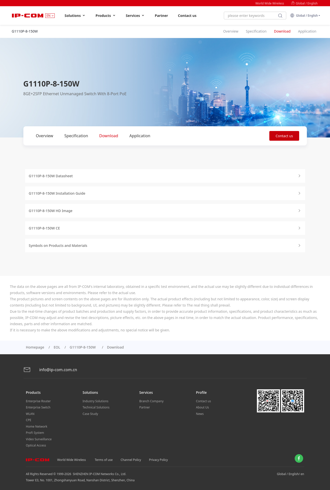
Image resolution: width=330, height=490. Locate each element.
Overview (44, 135)
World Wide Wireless (269, 3)
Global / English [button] (304, 15)
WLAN (30, 413)
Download (108, 135)
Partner (161, 15)
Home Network (36, 426)
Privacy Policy (158, 458)
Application (139, 135)
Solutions (75, 15)
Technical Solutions (96, 407)
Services (135, 15)
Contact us (187, 15)
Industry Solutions (95, 401)
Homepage (35, 347)
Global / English (304, 3)
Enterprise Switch (38, 407)
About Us (202, 407)
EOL (57, 347)
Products (105, 15)
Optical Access (36, 444)
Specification (76, 135)
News (200, 413)
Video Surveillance (38, 438)
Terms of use (104, 458)
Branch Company (151, 401)
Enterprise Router (38, 401)
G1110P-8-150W (83, 347)
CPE (28, 419)
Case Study (90, 413)
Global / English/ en (290, 473)
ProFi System (35, 432)
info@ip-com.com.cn (50, 370)
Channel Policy (131, 458)
